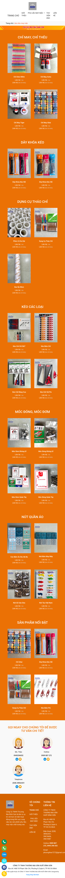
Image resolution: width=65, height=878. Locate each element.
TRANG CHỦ (13, 15)
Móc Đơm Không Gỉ (19, 451)
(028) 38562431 (18, 783)
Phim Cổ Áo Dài (19, 241)
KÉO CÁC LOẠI (32, 307)
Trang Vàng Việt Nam (32, 874)
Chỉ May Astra (46, 77)
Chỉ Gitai (19, 662)
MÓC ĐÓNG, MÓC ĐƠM (32, 412)
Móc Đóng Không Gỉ (45, 451)
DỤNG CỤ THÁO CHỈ (32, 202)
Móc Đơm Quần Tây (19, 497)
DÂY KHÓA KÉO (32, 142)
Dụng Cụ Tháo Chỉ (46, 241)
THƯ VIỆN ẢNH (48, 15)
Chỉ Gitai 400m (19, 77)
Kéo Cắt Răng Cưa (19, 392)
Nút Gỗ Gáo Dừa (19, 603)
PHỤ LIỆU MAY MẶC (36, 13)
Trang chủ (9, 23)
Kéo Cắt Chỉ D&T (19, 346)
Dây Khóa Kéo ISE (19, 182)
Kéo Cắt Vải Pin (46, 392)
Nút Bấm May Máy (46, 556)
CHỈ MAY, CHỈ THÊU (32, 37)
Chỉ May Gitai (46, 123)
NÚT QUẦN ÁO (32, 517)
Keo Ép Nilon (19, 287)
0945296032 (18, 755)
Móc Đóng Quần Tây (45, 497)
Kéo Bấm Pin (46, 708)
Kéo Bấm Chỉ (46, 346)
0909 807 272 (46, 755)
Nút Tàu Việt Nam (46, 603)
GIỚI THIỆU (23, 14)
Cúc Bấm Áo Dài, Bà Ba (19, 557)
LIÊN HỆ (55, 14)
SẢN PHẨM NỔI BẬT (32, 622)
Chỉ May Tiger (19, 123)
